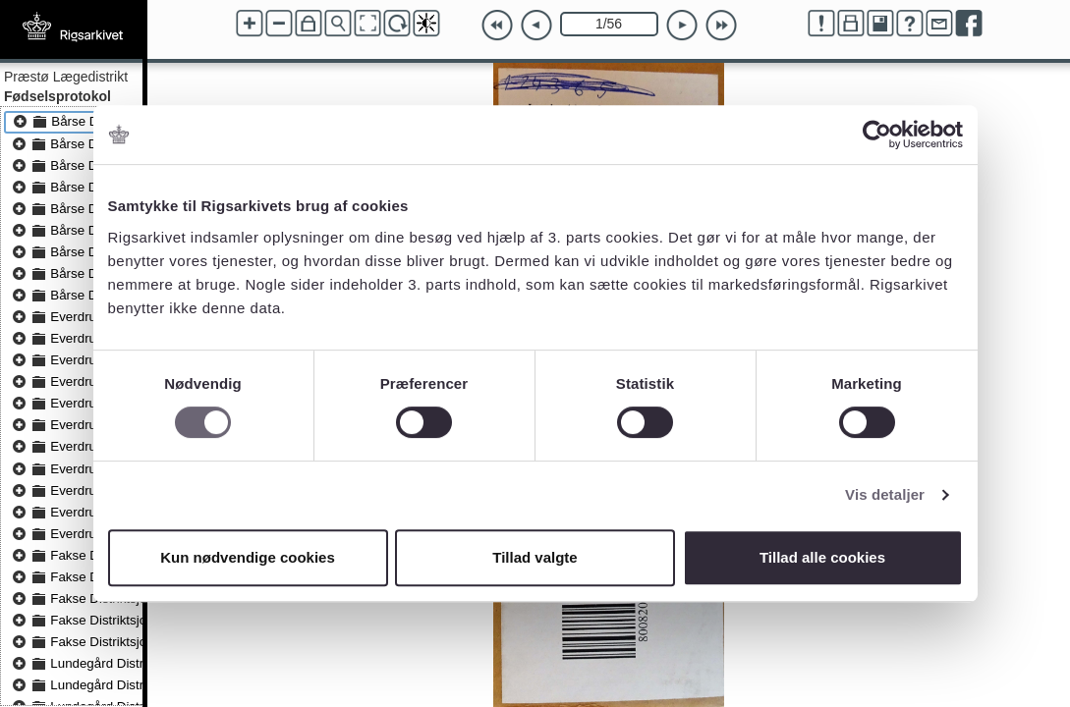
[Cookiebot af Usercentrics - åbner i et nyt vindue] (877, 134)
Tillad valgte (534, 557)
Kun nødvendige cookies (247, 557)
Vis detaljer (885, 494)
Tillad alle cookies (822, 557)
